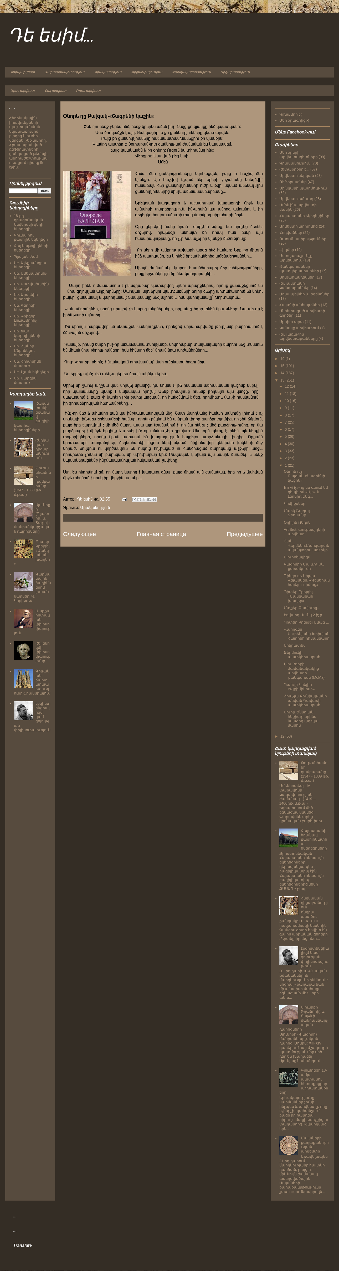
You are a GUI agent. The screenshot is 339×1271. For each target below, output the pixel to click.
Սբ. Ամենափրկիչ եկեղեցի (30, 275)
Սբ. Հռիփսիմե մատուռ (28, 363)
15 (282, 366)
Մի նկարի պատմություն (303, 188)
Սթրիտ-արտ (291, 322)
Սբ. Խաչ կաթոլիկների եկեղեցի (27, 335)
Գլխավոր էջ (291, 114)
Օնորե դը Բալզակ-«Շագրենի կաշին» (304, 475)
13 (282, 380)
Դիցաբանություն (235, 72)
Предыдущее (245, 534)
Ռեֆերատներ (293, 182)
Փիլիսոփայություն (146, 72)
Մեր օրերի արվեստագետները (298, 154)
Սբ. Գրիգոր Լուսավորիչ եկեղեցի (25, 320)
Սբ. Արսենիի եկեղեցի (26, 296)
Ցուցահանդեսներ (297, 277)
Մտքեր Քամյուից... (302, 608)
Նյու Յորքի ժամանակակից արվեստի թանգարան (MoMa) (304, 670)
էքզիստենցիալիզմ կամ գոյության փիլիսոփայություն (315, 957)
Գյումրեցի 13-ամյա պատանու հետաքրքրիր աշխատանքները (303, 1081)
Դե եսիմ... (51, 36)
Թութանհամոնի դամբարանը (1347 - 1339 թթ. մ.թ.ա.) (315, 772)
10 (287, 401)
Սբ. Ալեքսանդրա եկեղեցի (30, 265)
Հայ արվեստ (55, 91)
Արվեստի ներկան (296, 175)
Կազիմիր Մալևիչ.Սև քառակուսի (304, 566)
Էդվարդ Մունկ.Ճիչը (303, 615)
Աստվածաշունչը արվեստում (295, 258)
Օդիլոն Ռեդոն (297, 522)
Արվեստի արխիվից (298, 226)
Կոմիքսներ (294, 503)
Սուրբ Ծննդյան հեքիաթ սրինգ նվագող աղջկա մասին (301, 718)
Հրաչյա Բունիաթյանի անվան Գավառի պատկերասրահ (305, 700)
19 (282, 359)
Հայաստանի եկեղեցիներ (304, 216)
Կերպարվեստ (22, 72)
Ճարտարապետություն (64, 72)
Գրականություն (107, 72)
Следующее (79, 534)
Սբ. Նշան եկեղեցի (31, 372)
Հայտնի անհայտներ (299, 305)
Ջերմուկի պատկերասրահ (302, 654)
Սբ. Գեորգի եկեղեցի (25, 307)
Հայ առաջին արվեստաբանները (298, 336)
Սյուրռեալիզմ (297, 557)
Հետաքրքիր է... (294, 169)
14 (282, 373)
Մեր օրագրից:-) (294, 120)
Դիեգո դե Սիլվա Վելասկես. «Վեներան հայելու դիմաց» (307, 580)
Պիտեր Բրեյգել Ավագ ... (306, 622)
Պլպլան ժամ (26, 256)
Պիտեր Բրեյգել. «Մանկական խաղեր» (299, 596)
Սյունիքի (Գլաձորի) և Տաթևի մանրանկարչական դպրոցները (303, 1018)
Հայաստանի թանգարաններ (294, 285)
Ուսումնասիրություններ (302, 239)
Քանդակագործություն (191, 72)
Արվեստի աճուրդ (296, 199)
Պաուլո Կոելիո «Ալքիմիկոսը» (299, 686)
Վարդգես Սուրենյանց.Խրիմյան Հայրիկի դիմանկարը (307, 633)
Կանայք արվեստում (299, 328)
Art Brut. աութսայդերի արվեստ (304, 531)
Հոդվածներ (290, 232)
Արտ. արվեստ (22, 91)
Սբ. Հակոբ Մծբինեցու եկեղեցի (24, 350)
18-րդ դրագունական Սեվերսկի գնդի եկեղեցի (29, 222)
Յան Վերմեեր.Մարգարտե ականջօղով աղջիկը (306, 545)
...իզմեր (286, 250)
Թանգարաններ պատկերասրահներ (299, 268)
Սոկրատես (295, 645)
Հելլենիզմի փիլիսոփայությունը (42, 652)
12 (287, 386)
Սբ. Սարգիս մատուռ (25, 380)
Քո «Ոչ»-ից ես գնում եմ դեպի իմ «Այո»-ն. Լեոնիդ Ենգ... (306, 491)
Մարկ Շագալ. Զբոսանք (297, 513)
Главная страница (161, 534)
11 (287, 394)
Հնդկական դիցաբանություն (42, 449)
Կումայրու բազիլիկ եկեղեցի (31, 237)
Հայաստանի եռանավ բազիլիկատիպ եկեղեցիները (314, 839)
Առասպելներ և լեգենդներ (304, 294)
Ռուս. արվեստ (88, 91)
